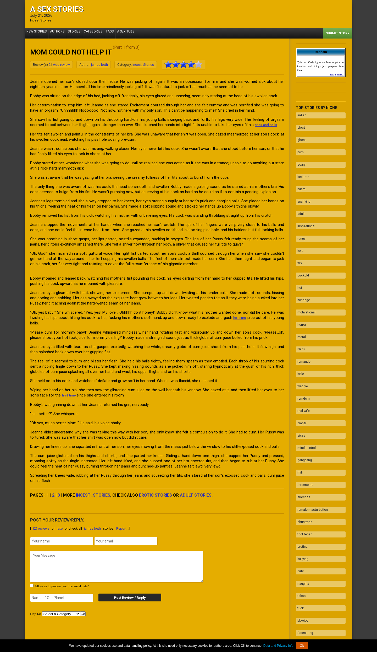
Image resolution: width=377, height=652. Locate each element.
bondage (302, 267)
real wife (302, 359)
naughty (302, 502)
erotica (301, 472)
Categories (100, 33)
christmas (303, 451)
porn (299, 144)
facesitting (304, 543)
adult (299, 196)
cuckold (301, 247)
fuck (299, 523)
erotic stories (155, 494)
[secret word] (61, 597)
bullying (301, 482)
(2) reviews (41, 527)
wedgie (301, 339)
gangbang (303, 400)
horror (300, 288)
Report (121, 527)
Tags (119, 33)
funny (300, 216)
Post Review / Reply (126, 597)
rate (60, 527)
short (299, 124)
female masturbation (311, 441)
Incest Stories (42, 20)
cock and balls (267, 124)
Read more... (337, 74)
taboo (300, 512)
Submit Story (338, 33)
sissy (300, 380)
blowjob (301, 533)
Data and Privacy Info (278, 646)
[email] (126, 540)
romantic (302, 318)
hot (298, 257)
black (299, 308)
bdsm (300, 175)
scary (300, 155)
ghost (300, 134)
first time (69, 394)
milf (298, 410)
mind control (305, 390)
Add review (61, 64)
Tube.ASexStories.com (209, 637)
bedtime (302, 165)
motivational (305, 277)
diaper (300, 369)
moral (300, 298)
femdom (302, 349)
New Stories (37, 33)
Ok (302, 646)
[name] (61, 540)
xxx (298, 236)
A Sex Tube (137, 33)
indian (300, 114)
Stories (79, 33)
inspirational (305, 206)
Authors (60, 33)
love (299, 226)
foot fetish (303, 461)
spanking (302, 185)
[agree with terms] (32, 584)
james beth (99, 64)
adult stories (196, 494)
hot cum (248, 317)
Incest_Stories (143, 64)
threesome (304, 420)
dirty (299, 492)
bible (299, 328)
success (302, 431)
